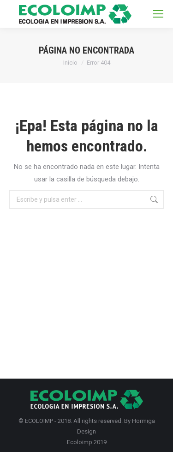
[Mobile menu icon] (158, 13)
